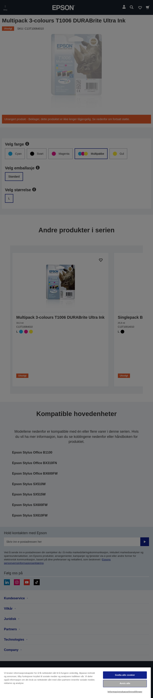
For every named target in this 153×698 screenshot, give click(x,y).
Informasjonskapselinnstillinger (125, 691)
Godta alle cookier (125, 675)
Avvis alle (125, 683)
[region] (75, 682)
